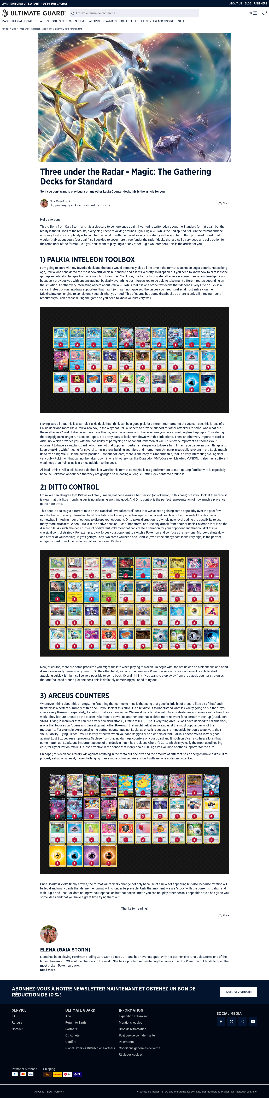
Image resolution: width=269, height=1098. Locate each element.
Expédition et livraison (134, 1016)
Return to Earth (75, 1022)
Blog (248, 3)
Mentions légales (130, 1022)
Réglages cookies (131, 1054)
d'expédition (188, 1091)
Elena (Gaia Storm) (60, 201)
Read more (47, 970)
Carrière (70, 1042)
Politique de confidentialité (137, 1035)
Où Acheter (73, 1035)
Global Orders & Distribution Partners (90, 1048)
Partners (260, 3)
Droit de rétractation (132, 1029)
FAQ (14, 1016)
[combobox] (134, 13)
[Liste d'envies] (264, 12)
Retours (17, 1022)
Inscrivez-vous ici (238, 992)
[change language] (253, 13)
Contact (17, 1029)
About (69, 1016)
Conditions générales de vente (139, 1048)
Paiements (126, 1042)
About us (235, 3)
